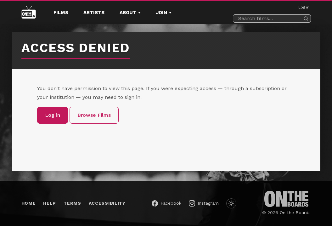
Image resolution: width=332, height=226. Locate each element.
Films (60, 12)
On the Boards (295, 212)
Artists (93, 12)
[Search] (306, 18)
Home (28, 203)
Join (161, 12)
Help (49, 203)
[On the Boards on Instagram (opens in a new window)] (204, 203)
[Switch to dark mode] (231, 203)
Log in (303, 7)
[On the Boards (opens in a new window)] (286, 199)
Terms (72, 203)
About (128, 12)
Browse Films (94, 115)
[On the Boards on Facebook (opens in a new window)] (166, 203)
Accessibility (107, 203)
